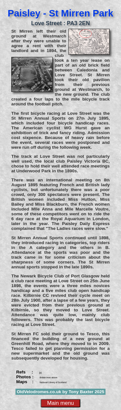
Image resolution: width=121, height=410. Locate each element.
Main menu (60, 403)
